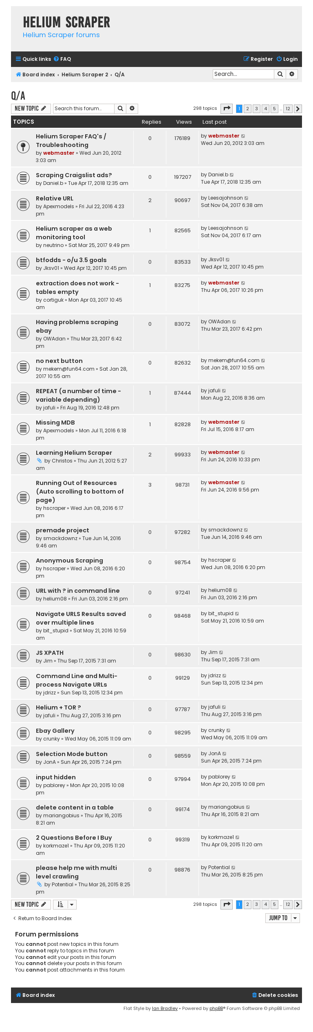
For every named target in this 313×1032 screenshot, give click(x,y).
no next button (59, 361)
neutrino (53, 245)
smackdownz (60, 538)
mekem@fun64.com (69, 368)
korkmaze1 (56, 845)
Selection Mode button (72, 754)
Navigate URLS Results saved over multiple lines (81, 618)
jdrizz (49, 692)
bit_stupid (55, 630)
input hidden (56, 777)
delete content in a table (75, 807)
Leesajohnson (225, 197)
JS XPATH (50, 653)
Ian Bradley (165, 1008)
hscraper (54, 508)
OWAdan (54, 338)
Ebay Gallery (55, 731)
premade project (62, 530)
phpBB (216, 1008)
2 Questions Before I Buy (74, 838)
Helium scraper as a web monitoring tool (74, 233)
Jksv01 (51, 268)
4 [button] (265, 108)
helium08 (55, 598)
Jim (48, 660)
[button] (226, 108)
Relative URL (54, 198)
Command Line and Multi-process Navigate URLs (76, 680)
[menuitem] (62, 59)
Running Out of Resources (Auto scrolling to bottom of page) (80, 491)
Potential (62, 884)
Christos (62, 460)
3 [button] (256, 108)
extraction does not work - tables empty (77, 287)
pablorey (54, 785)
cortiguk (53, 299)
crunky (51, 738)
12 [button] (288, 108)
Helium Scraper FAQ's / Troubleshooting (71, 140)
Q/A (18, 95)
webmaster (59, 152)
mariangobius (61, 815)
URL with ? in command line (78, 591)
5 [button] (274, 108)
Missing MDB (55, 422)
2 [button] (247, 108)
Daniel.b (53, 183)
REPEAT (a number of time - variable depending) (78, 395)
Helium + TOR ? (58, 707)
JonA (49, 761)
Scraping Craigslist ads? (74, 175)
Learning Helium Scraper (74, 453)
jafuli (49, 407)
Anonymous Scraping (69, 560)
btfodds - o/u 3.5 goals (71, 260)
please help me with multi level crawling (76, 872)
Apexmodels (58, 206)
